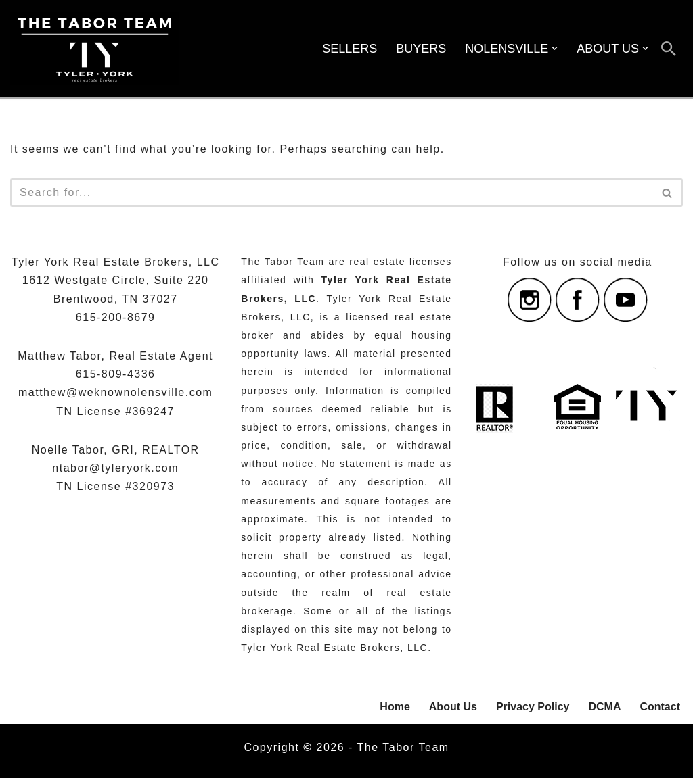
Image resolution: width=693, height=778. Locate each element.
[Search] (668, 48)
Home (394, 706)
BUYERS (421, 48)
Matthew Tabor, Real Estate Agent (115, 356)
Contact (660, 706)
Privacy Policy (533, 706)
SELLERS (349, 48)
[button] (555, 48)
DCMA (604, 706)
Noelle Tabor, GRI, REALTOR (116, 450)
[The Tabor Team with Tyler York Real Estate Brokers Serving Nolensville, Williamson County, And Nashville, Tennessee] (94, 48)
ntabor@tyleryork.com (115, 468)
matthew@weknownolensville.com (115, 392)
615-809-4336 (116, 374)
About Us (453, 706)
